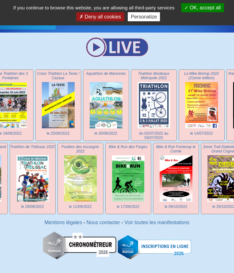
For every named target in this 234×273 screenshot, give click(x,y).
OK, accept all (202, 7)
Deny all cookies (100, 16)
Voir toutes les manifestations (157, 222)
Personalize (144, 16)
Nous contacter (103, 222)
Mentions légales (63, 222)
